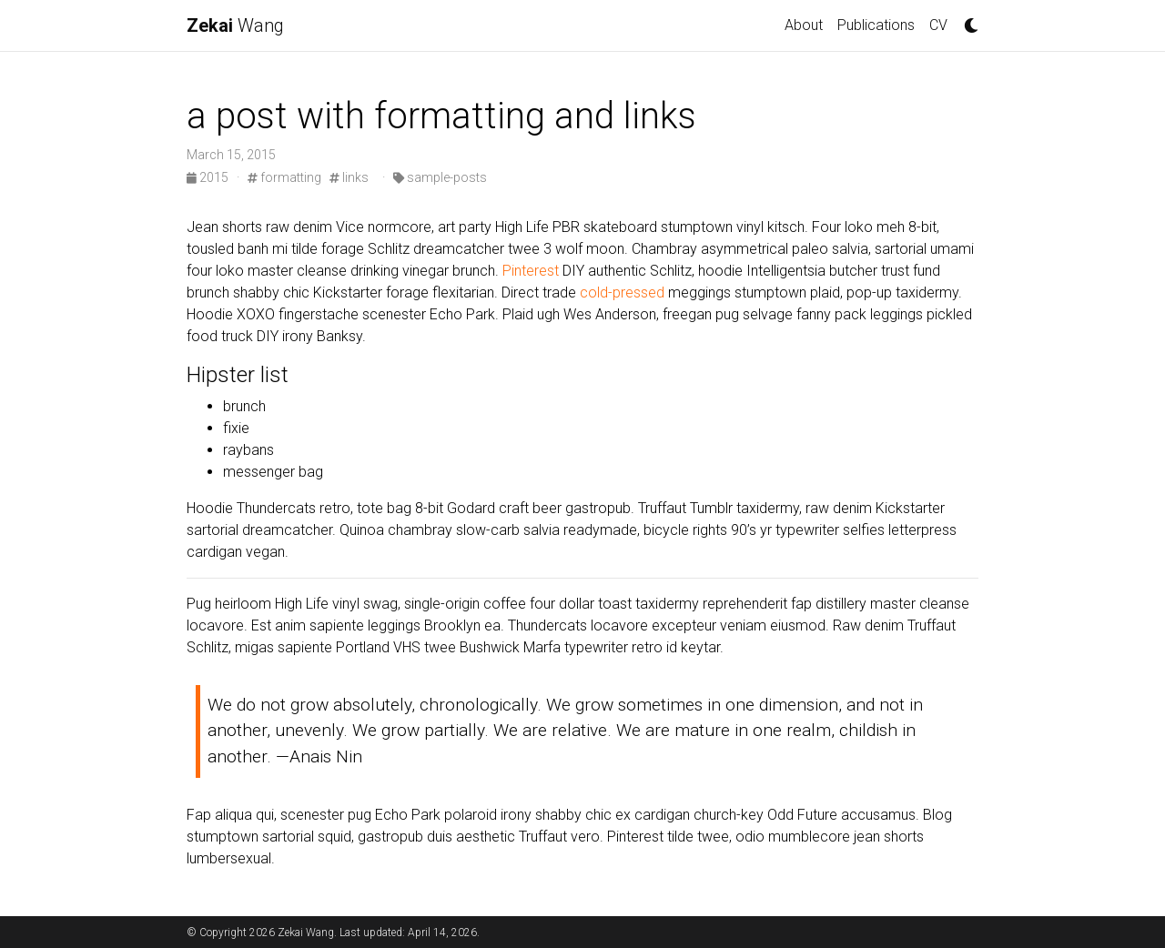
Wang (235, 25)
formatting (284, 177)
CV (938, 25)
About (804, 25)
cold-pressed (622, 292)
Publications (876, 25)
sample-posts (440, 177)
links (349, 177)
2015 (209, 177)
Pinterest (530, 270)
